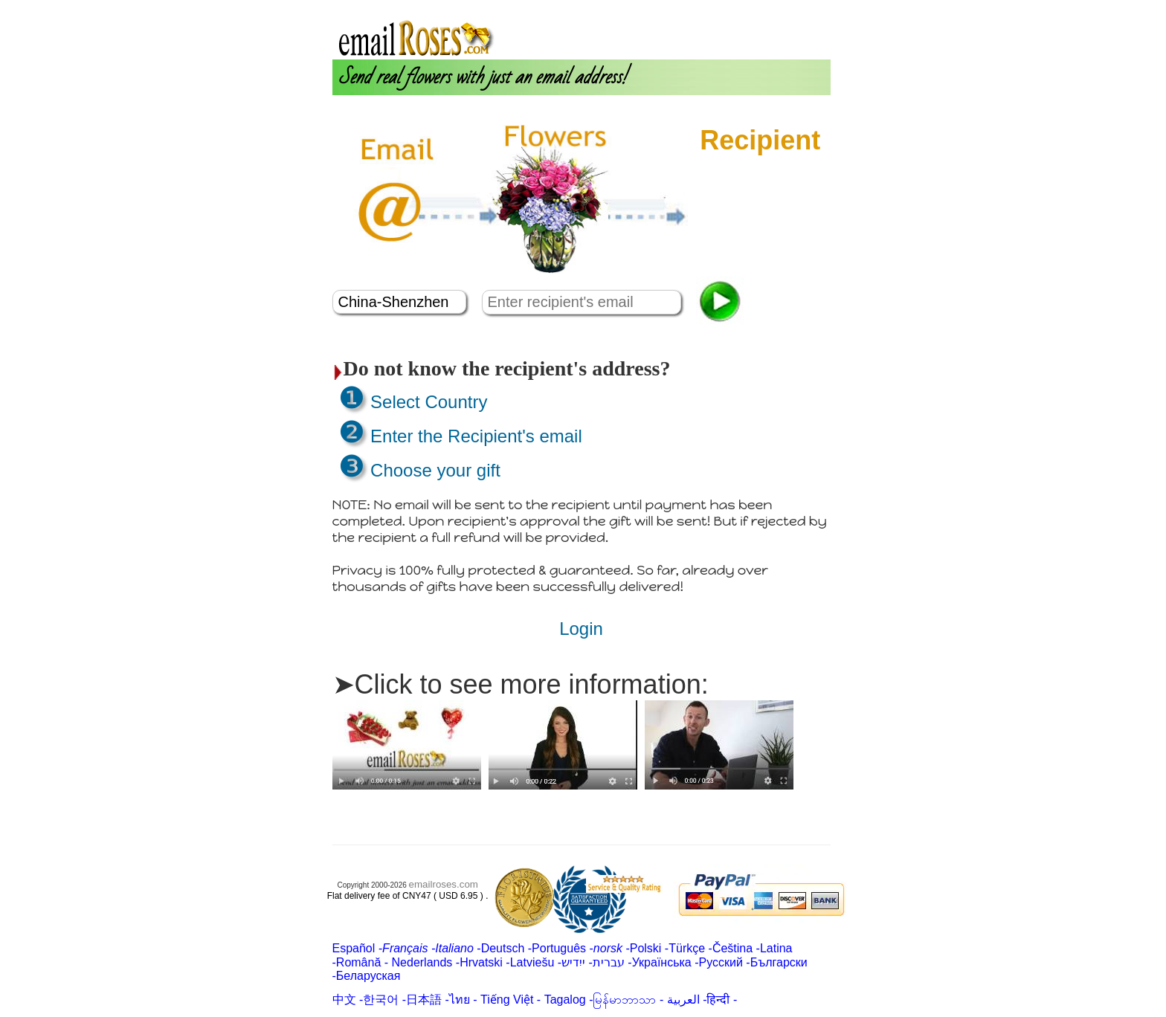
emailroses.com (443, 884)
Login (724, 6)
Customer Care (787, 6)
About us (680, 6)
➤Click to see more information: (520, 684)
